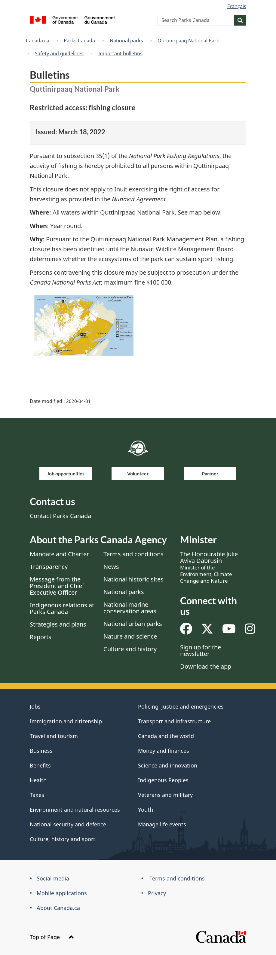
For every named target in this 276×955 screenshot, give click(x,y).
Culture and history (130, 649)
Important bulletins (120, 53)
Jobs (35, 706)
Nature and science (130, 636)
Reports (40, 637)
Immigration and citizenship (66, 721)
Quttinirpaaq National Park (188, 40)
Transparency (49, 567)
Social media (53, 878)
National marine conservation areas (129, 607)
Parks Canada (79, 40)
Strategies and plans (58, 624)
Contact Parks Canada (60, 516)
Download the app (205, 666)
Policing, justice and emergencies (181, 706)
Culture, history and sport (62, 839)
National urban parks (132, 624)
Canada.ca (37, 40)
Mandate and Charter (59, 554)
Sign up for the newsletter (200, 650)
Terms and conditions (133, 554)
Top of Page (52, 937)
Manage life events (162, 824)
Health (38, 780)
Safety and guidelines (59, 53)
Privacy (157, 893)
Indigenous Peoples (163, 780)
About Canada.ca (58, 907)
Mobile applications (62, 893)
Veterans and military (165, 794)
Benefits (40, 765)
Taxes (37, 794)
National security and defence (68, 824)
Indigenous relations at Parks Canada (62, 608)
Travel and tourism (54, 736)
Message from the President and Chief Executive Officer (57, 585)
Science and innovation (167, 765)
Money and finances (163, 750)
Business (41, 750)
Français (236, 6)
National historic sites (133, 579)
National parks (126, 40)
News (111, 567)
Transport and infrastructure (174, 721)
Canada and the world (166, 736)
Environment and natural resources (75, 809)
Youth (145, 809)
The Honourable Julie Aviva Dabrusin (209, 567)
